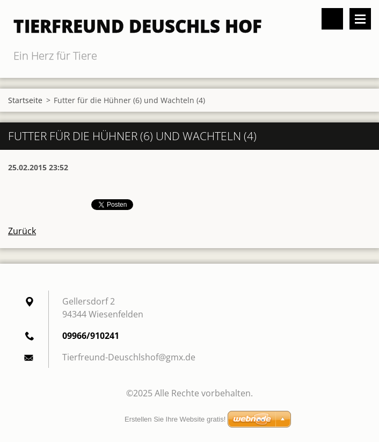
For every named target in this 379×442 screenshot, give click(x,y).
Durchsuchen (332, 19)
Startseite (25, 100)
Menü (360, 19)
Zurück (22, 231)
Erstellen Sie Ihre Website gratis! (175, 419)
